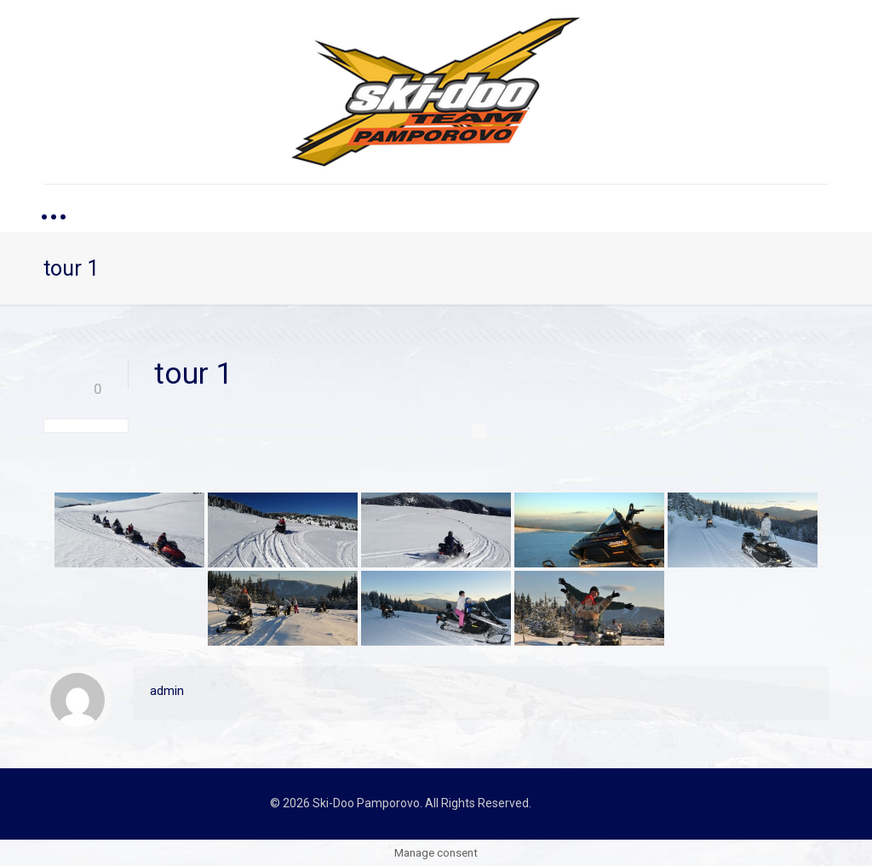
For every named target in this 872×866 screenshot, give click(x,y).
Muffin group (568, 803)
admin (167, 690)
